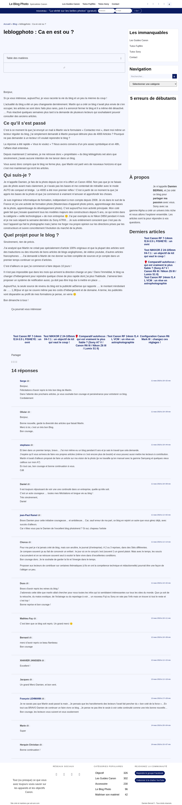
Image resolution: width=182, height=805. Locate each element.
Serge (23, 381)
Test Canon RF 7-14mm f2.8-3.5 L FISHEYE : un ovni (158, 241)
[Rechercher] (174, 76)
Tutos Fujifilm (89, 4)
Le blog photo (18, 4)
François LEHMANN (30, 698)
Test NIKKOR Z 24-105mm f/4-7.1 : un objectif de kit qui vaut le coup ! (160, 253)
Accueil (7, 24)
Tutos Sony (103, 4)
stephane (25, 445)
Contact (115, 4)
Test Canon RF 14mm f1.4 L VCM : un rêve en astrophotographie (159, 280)
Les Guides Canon (71, 4)
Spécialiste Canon (38, 4)
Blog (15, 24)
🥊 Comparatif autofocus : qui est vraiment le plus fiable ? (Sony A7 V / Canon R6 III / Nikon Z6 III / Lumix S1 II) (160, 268)
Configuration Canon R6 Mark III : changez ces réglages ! (154, 339)
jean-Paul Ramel (28, 515)
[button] (169, 4)
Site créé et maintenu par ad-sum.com (25, 803)
